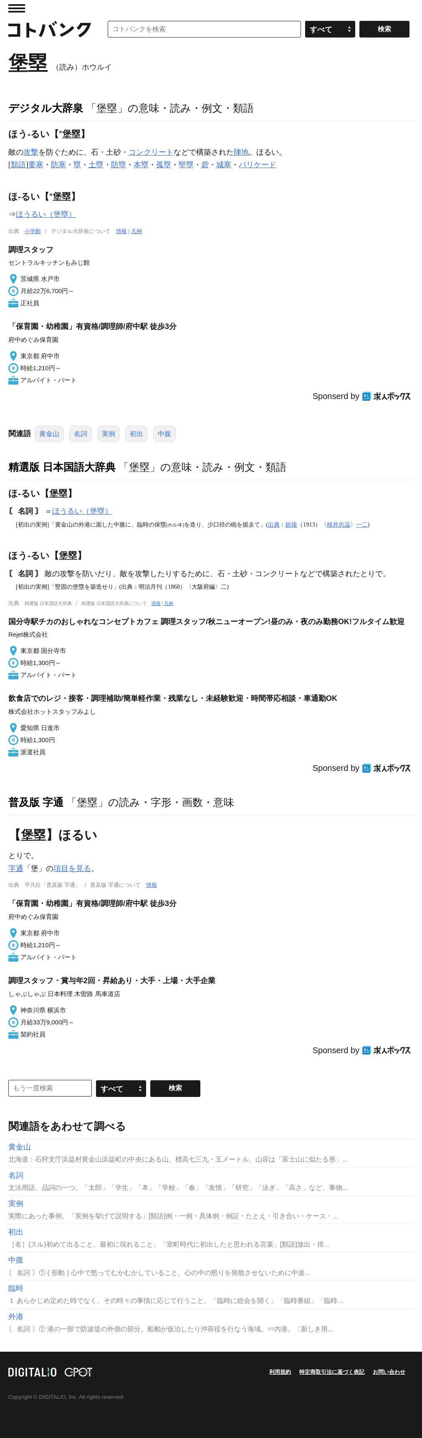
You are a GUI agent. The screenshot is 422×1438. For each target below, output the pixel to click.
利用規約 (280, 1372)
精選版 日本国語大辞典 (62, 467)
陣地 (241, 152)
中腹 (164, 433)
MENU (16, 8)
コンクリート (151, 152)
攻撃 (30, 152)
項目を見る (72, 868)
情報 (121, 231)
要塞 (35, 165)
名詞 (80, 433)
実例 (108, 433)
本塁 (141, 165)
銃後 (291, 524)
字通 (15, 868)
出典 (274, 524)
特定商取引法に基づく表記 (331, 1372)
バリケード (257, 165)
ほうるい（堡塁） (46, 214)
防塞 (58, 165)
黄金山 (49, 433)
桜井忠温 (338, 524)
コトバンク (49, 29)
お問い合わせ (389, 1372)
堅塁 (186, 165)
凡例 (136, 231)
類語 (18, 165)
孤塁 (163, 165)
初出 (136, 433)
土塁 (96, 165)
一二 (362, 524)
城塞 (223, 165)
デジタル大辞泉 (45, 108)
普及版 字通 (35, 802)
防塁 (118, 165)
